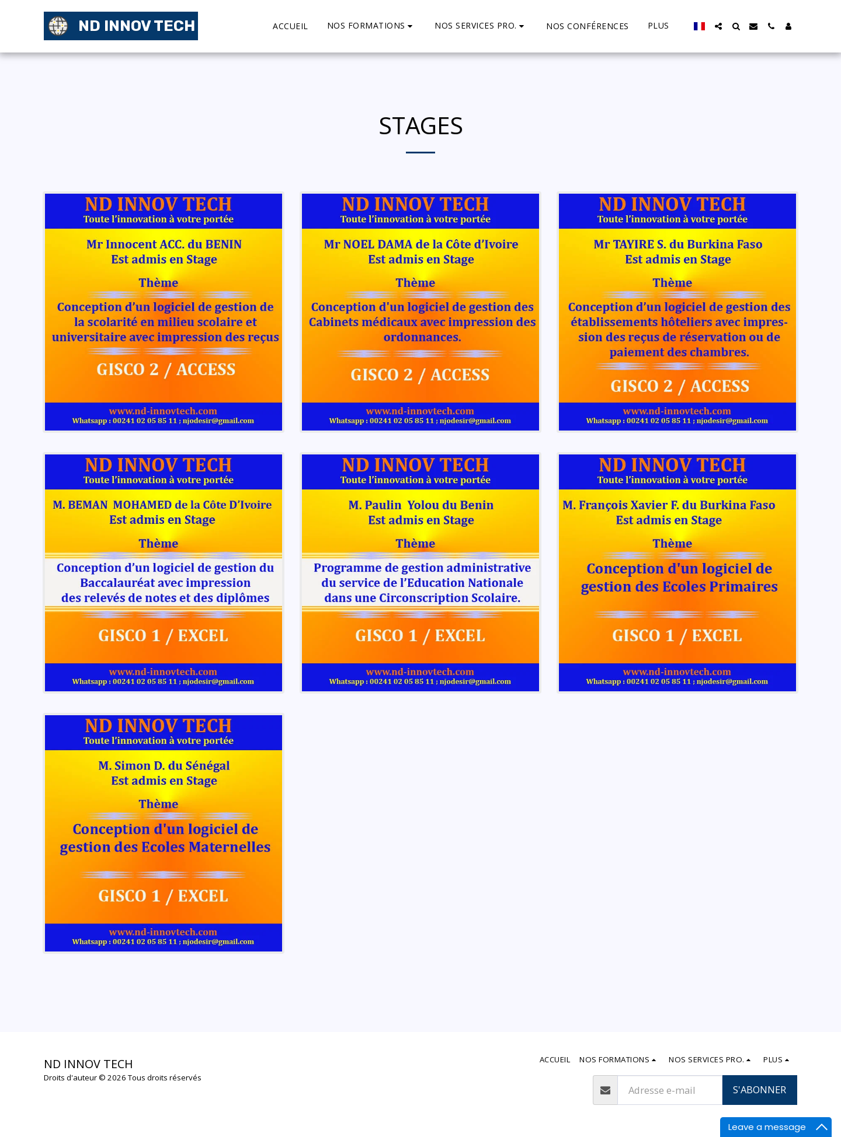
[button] (331, 26)
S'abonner (759, 1089)
